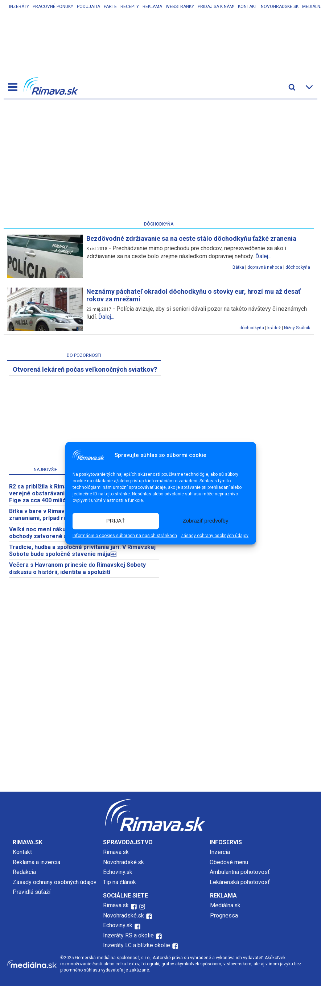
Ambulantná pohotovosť (240, 872)
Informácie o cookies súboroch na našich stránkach (125, 535)
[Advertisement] (158, 162)
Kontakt (247, 6)
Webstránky (180, 6)
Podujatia (88, 6)
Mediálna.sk (225, 905)
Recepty (129, 6)
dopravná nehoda (264, 267)
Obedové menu (229, 862)
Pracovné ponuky (53, 6)
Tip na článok (119, 882)
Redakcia (24, 872)
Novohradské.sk (123, 862)
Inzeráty (19, 6)
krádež (274, 327)
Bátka (238, 267)
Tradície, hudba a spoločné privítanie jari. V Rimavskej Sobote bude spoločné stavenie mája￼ (82, 550)
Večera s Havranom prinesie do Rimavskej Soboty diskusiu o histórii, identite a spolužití (77, 568)
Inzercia (220, 852)
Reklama (152, 6)
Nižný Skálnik (297, 327)
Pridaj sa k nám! (216, 6)
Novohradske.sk (280, 6)
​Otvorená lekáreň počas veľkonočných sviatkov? (85, 369)
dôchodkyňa (297, 267)
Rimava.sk (116, 852)
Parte (110, 6)
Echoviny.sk (117, 872)
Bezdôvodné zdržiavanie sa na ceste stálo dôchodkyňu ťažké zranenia (191, 238)
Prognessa (224, 915)
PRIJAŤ (115, 521)
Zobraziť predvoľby (206, 521)
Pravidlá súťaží (31, 891)
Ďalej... (263, 256)
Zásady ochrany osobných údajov (214, 535)
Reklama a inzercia (36, 862)
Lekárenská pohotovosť (240, 882)
